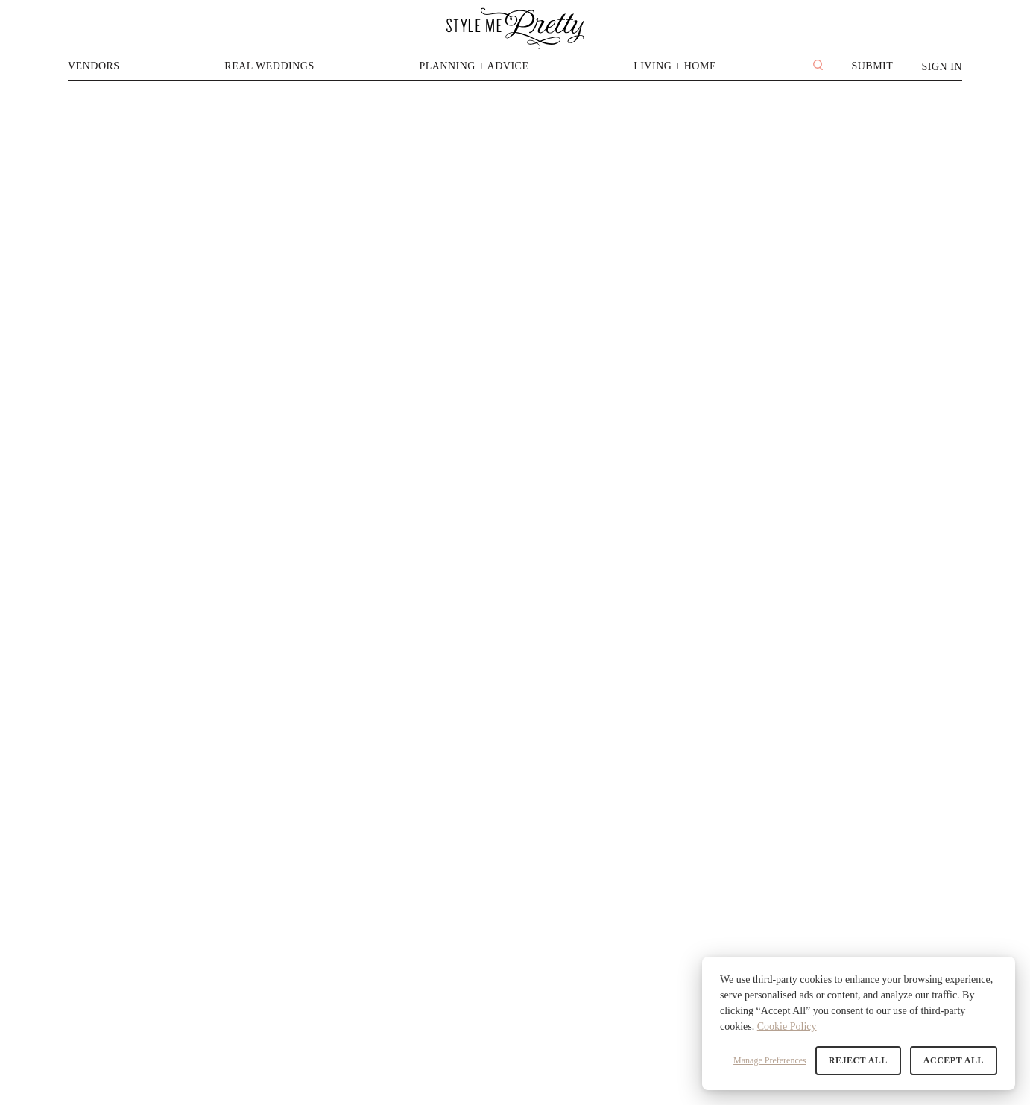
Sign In (942, 66)
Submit (872, 66)
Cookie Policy (787, 1026)
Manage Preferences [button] (769, 1060)
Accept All (953, 1060)
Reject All (858, 1060)
